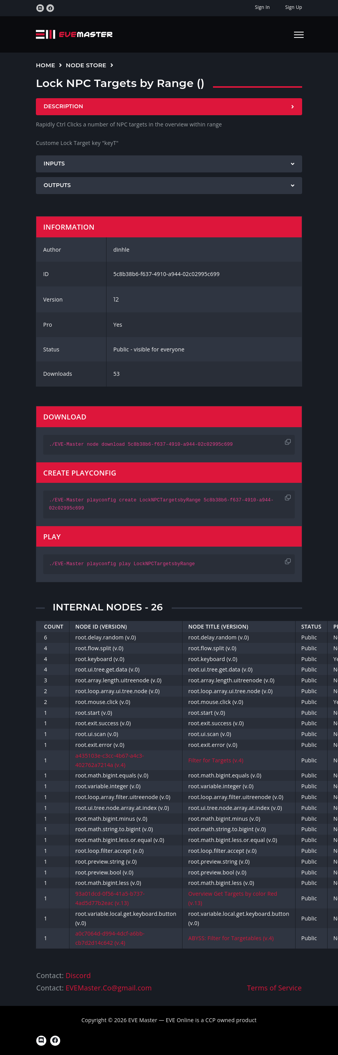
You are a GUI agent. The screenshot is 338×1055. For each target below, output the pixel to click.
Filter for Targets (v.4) (215, 760)
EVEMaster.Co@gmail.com (109, 987)
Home (45, 65)
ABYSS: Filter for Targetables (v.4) (231, 938)
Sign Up (293, 7)
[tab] (169, 106)
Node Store (86, 65)
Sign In (262, 7)
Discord (78, 975)
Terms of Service (274, 987)
